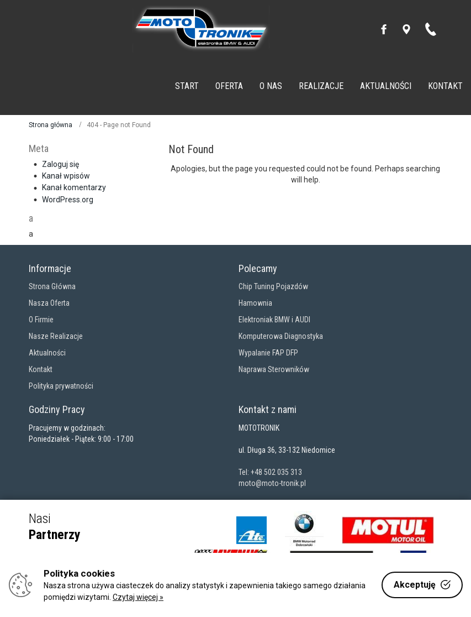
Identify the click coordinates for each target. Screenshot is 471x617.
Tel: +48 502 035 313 (270, 472)
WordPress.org (67, 199)
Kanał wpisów (66, 175)
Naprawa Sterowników (274, 369)
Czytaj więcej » (138, 597)
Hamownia (255, 303)
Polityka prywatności (61, 385)
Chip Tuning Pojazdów (273, 286)
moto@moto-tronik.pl (272, 483)
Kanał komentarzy (74, 187)
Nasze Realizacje (56, 336)
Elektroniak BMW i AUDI (274, 319)
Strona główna (50, 125)
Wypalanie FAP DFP (268, 352)
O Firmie (41, 319)
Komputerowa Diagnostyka (281, 336)
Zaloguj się (60, 164)
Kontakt (40, 369)
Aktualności (47, 352)
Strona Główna (52, 286)
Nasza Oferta (49, 303)
